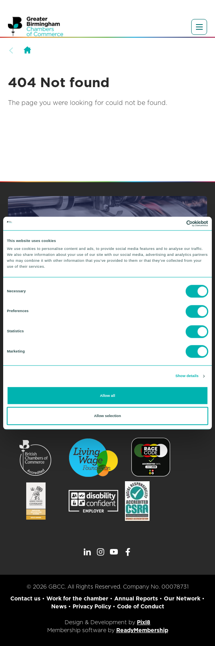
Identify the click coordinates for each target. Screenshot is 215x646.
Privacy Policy (92, 606)
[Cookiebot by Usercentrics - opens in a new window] (173, 223)
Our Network (182, 598)
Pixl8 (143, 622)
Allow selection (107, 416)
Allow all (107, 396)
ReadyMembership (142, 630)
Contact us (25, 598)
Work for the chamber (77, 598)
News (59, 606)
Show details (186, 376)
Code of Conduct (140, 606)
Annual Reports (136, 598)
